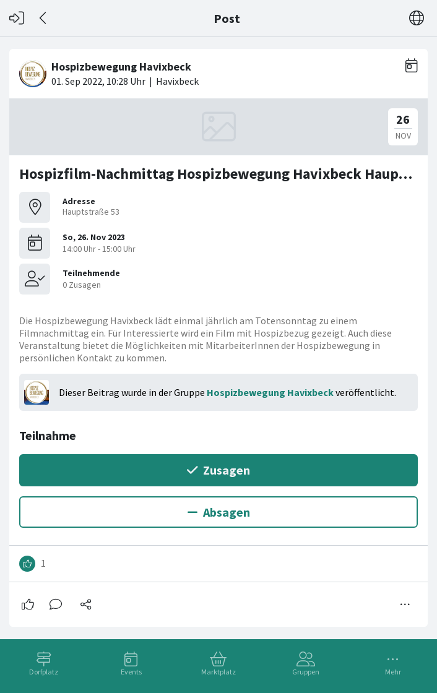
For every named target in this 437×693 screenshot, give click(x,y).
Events (131, 671)
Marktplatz (218, 671)
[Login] (17, 18)
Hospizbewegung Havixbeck (270, 392)
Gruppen (305, 671)
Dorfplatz (43, 671)
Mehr (393, 671)
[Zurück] (44, 18)
